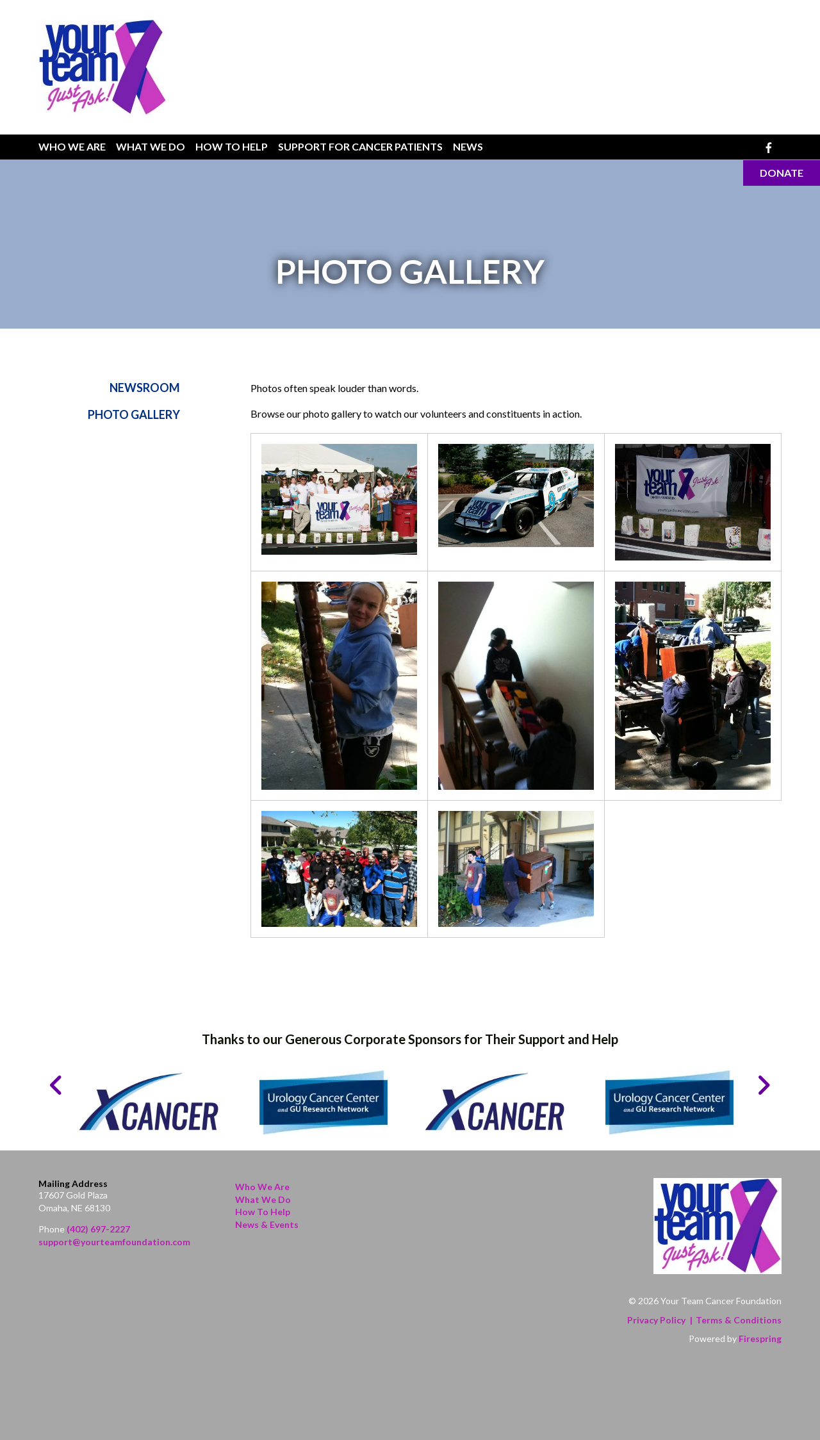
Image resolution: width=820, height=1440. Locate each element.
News (468, 146)
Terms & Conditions (739, 1319)
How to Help (262, 1211)
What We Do (150, 146)
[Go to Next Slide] (763, 1085)
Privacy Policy (656, 1319)
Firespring (760, 1338)
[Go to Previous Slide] (57, 1085)
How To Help (231, 146)
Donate (781, 173)
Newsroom (145, 387)
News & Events (267, 1224)
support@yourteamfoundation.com (114, 1241)
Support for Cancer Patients (360, 146)
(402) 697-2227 (98, 1228)
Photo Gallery (134, 415)
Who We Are (72, 146)
